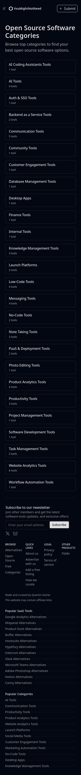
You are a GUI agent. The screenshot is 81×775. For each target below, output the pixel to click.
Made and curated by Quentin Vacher (28, 595)
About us (31, 553)
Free (8, 566)
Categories (13, 572)
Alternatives (13, 550)
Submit (67, 8)
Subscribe (59, 525)
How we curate (31, 582)
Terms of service (50, 562)
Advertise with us (32, 561)
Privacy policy (49, 552)
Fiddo (66, 553)
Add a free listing (32, 572)
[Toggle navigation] (4, 8)
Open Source (10, 558)
